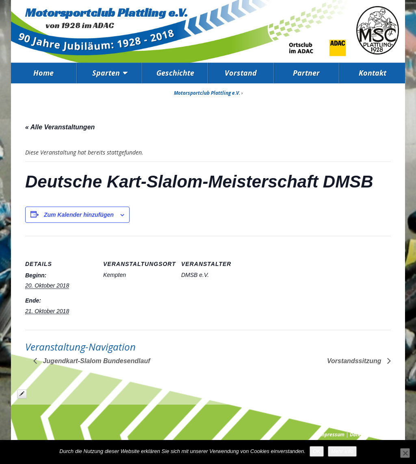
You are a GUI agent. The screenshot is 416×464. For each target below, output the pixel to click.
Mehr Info (342, 451)
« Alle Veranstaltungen (60, 127)
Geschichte (175, 73)
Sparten (106, 73)
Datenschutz (364, 434)
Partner (306, 73)
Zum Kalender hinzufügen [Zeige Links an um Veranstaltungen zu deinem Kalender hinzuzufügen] (79, 214)
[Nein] (405, 453)
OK (317, 451)
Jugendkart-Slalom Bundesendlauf (95, 360)
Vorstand (241, 73)
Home (43, 73)
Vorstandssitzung (355, 360)
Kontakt (372, 73)
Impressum (331, 434)
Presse (391, 434)
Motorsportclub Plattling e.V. (106, 12)
